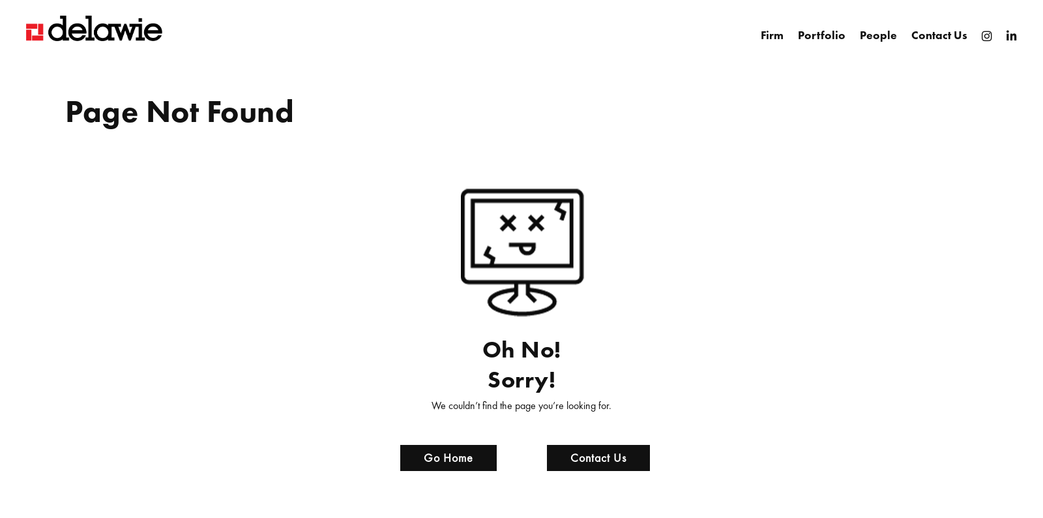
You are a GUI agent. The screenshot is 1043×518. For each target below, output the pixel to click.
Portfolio (821, 35)
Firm (772, 35)
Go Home (448, 457)
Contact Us (939, 35)
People (878, 35)
